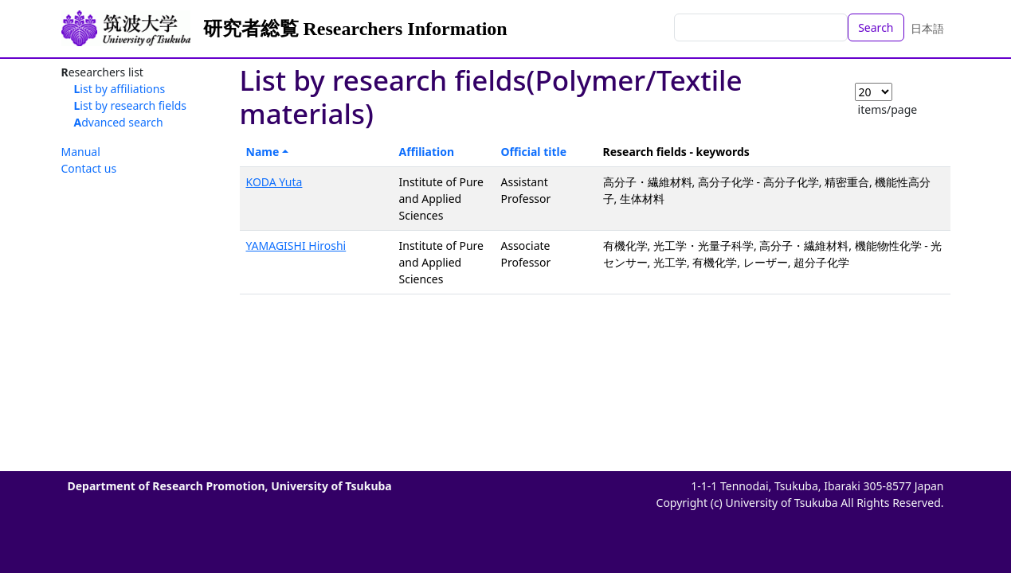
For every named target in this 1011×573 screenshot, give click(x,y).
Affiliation (427, 151)
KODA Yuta (274, 181)
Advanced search (118, 122)
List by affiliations (120, 88)
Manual (80, 151)
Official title (534, 151)
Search (875, 27)
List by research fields (130, 105)
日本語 (927, 28)
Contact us (89, 168)
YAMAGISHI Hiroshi (296, 245)
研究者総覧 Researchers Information (355, 28)
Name (263, 151)
